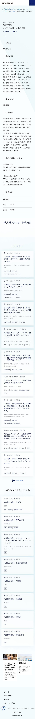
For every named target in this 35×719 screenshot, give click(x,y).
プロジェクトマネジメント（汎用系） (12, 297)
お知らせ (6, 692)
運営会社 (6, 699)
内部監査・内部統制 (18, 509)
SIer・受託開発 (14, 344)
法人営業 (16, 527)
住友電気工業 (7, 271)
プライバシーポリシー (10, 703)
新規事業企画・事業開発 (24, 390)
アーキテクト (22, 448)
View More (17, 480)
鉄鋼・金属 (14, 271)
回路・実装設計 (22, 322)
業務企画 (21, 344)
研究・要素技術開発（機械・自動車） (12, 274)
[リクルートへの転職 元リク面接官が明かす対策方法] (10, 659)
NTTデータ (6, 344)
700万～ (6, 393)
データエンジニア (22, 473)
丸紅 (5, 509)
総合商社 (10, 509)
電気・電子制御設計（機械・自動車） (12, 423)
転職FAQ (22, 663)
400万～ (28, 448)
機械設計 (20, 369)
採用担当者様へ (8, 695)
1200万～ (27, 344)
